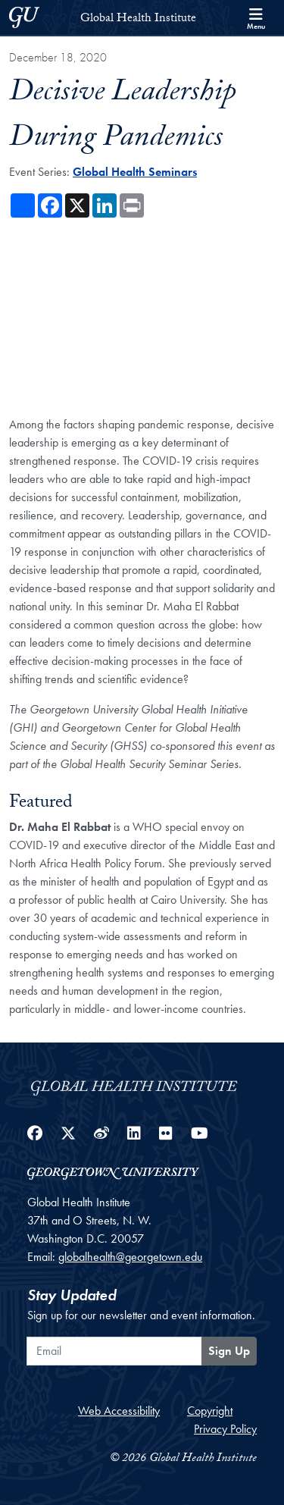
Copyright (210, 1411)
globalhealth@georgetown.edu (130, 1257)
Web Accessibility (119, 1411)
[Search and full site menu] (256, 17)
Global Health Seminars (135, 172)
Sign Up (229, 1351)
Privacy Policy (225, 1429)
